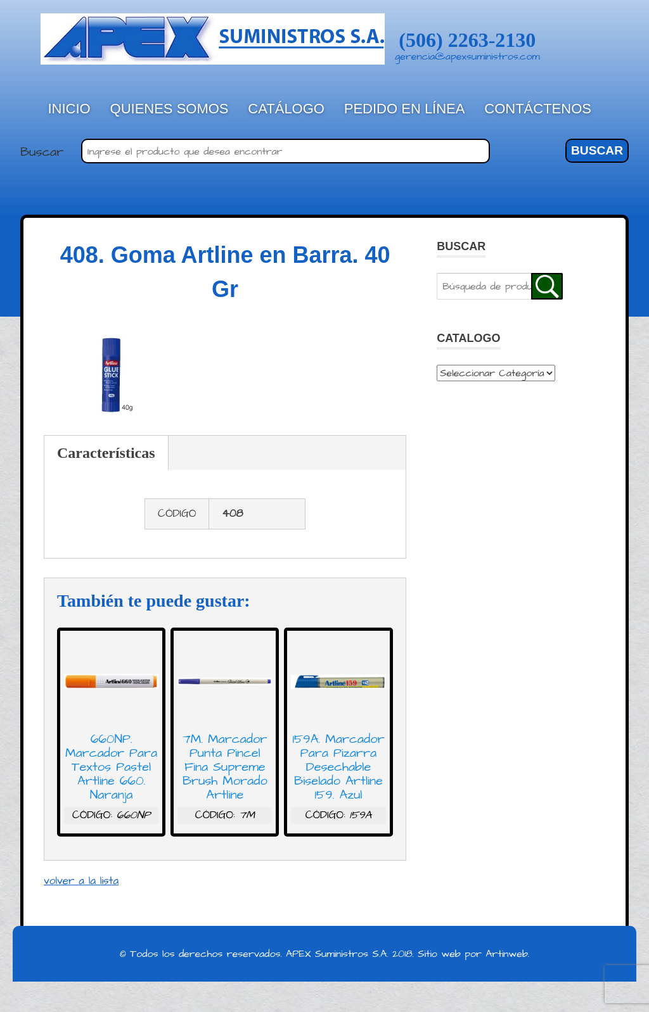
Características (106, 453)
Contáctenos (537, 109)
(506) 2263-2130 (467, 39)
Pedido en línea (404, 109)
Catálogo (286, 109)
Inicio (69, 109)
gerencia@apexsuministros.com (467, 56)
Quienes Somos (169, 109)
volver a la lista (81, 881)
